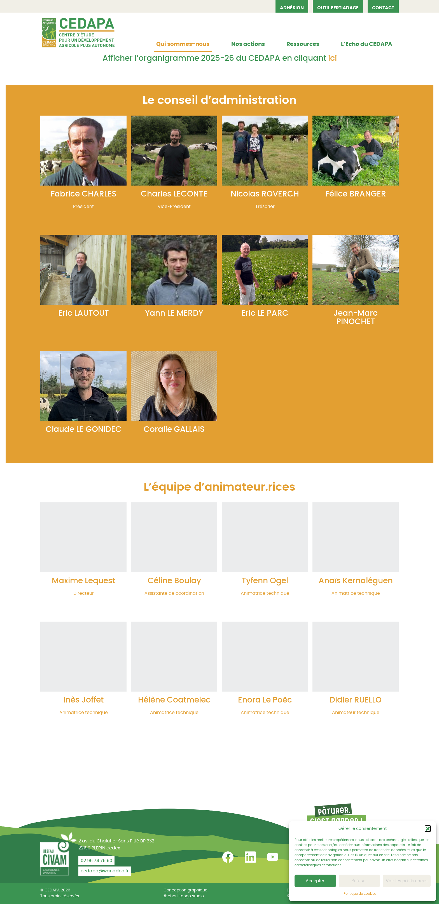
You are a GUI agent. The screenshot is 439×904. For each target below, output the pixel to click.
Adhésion (292, 8)
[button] (428, 828)
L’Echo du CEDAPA (366, 44)
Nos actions (248, 44)
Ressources (302, 44)
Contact (383, 8)
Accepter (315, 881)
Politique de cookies (360, 893)
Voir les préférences (407, 881)
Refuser (359, 881)
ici (332, 58)
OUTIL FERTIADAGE (338, 8)
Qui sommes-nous (182, 44)
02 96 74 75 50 (96, 860)
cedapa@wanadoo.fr (105, 871)
